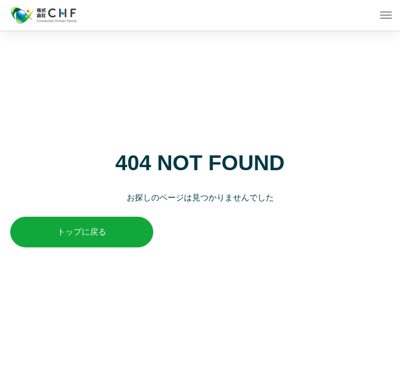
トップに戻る (81, 231)
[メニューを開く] (385, 15)
